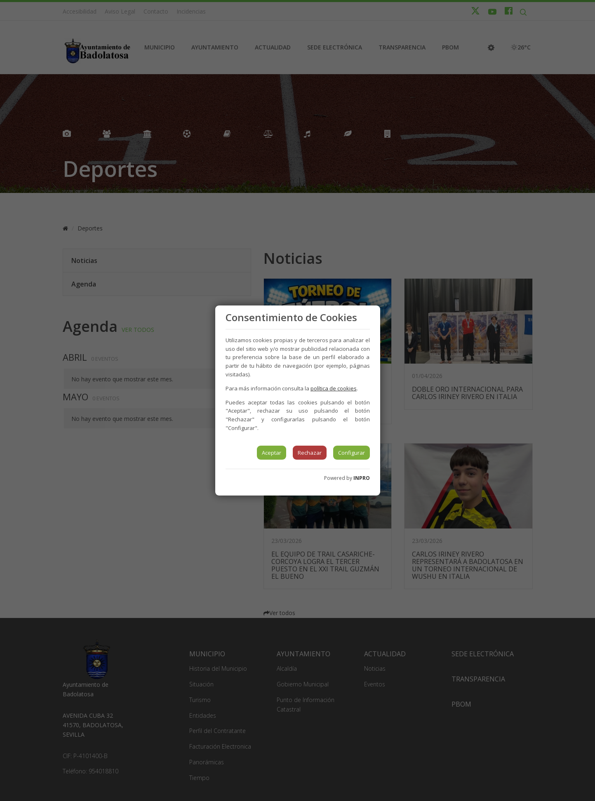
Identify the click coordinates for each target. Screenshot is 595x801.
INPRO (361, 478)
